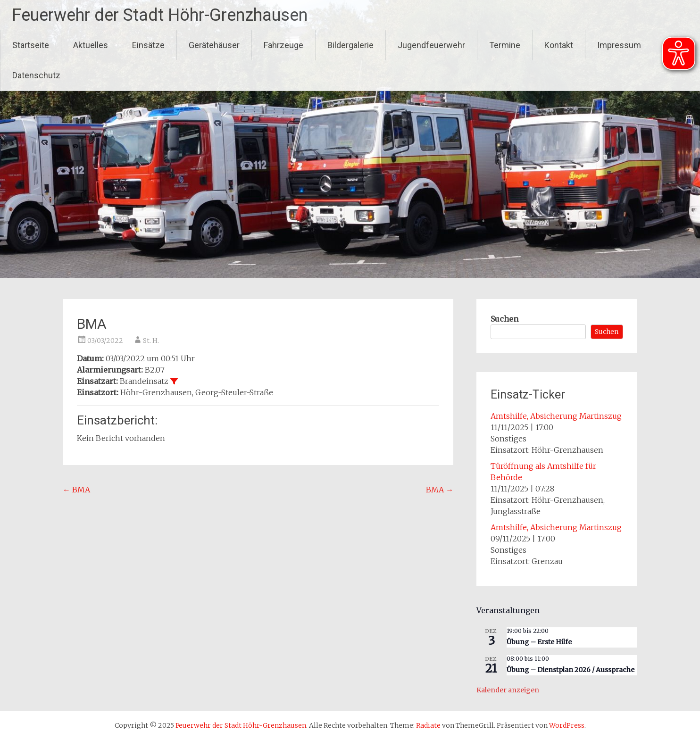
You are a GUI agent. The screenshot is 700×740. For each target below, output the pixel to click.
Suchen (504, 319)
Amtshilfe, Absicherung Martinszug (556, 416)
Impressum (619, 45)
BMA (76, 489)
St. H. (151, 340)
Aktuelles (90, 45)
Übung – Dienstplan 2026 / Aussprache (570, 669)
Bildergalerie (350, 45)
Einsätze (148, 45)
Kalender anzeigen (507, 690)
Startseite (30, 45)
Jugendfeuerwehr (431, 45)
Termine (504, 45)
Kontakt (558, 45)
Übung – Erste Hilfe (539, 642)
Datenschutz (36, 75)
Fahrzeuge (283, 45)
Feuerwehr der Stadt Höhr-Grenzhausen (160, 15)
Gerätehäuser (214, 45)
